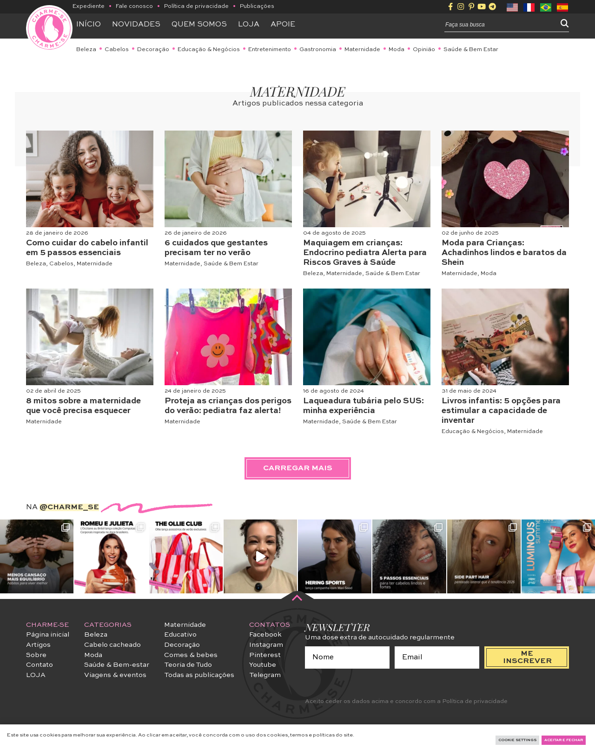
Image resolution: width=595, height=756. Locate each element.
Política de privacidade (196, 6)
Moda (396, 50)
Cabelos (117, 50)
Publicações (257, 6)
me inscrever (527, 657)
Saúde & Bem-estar (116, 665)
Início (88, 24)
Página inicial (47, 634)
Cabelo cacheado (112, 645)
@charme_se (69, 507)
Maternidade (362, 50)
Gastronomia (317, 50)
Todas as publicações (199, 675)
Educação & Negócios (209, 50)
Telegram (265, 675)
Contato (39, 665)
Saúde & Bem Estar (470, 50)
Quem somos (199, 24)
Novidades (136, 24)
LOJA (36, 675)
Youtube (262, 665)
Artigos (38, 645)
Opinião (424, 50)
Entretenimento (269, 50)
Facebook (265, 634)
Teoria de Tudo (188, 665)
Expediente (89, 6)
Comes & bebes (191, 655)
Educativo (180, 634)
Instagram (266, 645)
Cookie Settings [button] (517, 740)
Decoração (153, 50)
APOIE (283, 24)
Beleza (86, 50)
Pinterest (265, 655)
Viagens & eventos (115, 675)
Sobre (36, 655)
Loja (248, 24)
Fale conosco (134, 6)
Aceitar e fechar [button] (563, 740)
